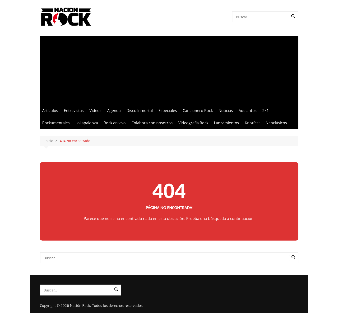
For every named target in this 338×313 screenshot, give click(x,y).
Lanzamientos (226, 122)
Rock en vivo (115, 122)
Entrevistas (74, 110)
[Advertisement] (169, 69)
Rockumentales (56, 122)
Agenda (114, 110)
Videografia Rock (193, 122)
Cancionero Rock (198, 110)
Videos (95, 110)
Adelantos (248, 110)
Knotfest (252, 122)
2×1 (265, 110)
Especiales (167, 110)
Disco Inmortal (139, 110)
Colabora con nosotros (152, 122)
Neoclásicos (276, 122)
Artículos (50, 110)
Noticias (225, 110)
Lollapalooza (86, 122)
